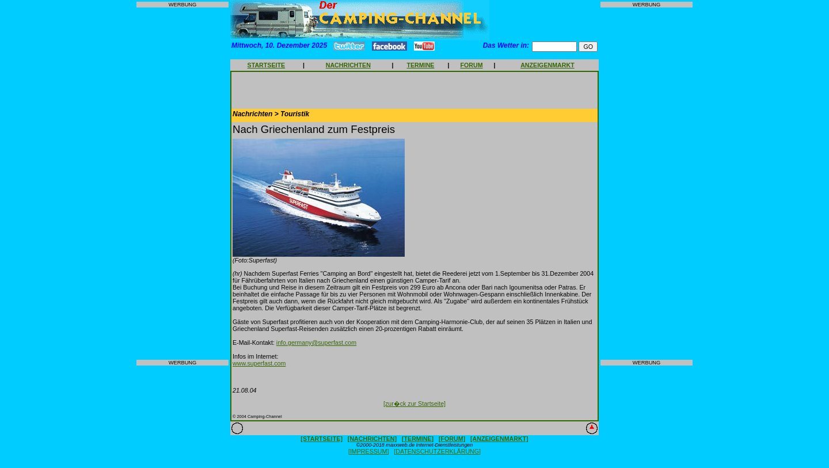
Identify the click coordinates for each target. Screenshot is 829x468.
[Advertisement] (182, 183)
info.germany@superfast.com (316, 342)
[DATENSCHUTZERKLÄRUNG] (437, 451)
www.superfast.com (259, 363)
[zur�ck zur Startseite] (414, 403)
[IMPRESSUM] (368, 451)
